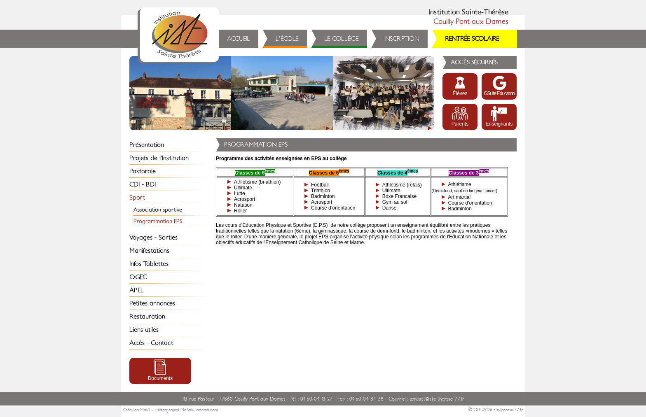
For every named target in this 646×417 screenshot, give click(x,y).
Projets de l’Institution (159, 158)
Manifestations (149, 251)
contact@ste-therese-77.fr (437, 399)
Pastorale (142, 171)
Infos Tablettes (149, 264)
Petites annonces (152, 303)
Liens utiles (144, 330)
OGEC (138, 277)
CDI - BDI (142, 184)
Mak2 (145, 410)
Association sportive (157, 209)
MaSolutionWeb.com (199, 410)
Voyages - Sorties (153, 237)
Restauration (147, 316)
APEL (136, 290)
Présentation (146, 145)
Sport (137, 197)
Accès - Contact (151, 343)
